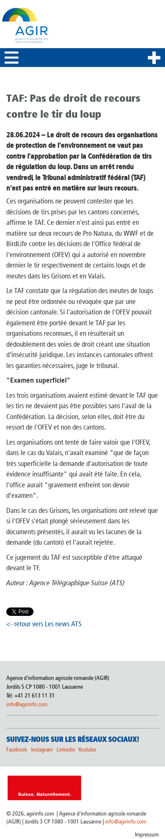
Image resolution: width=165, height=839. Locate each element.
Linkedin (67, 749)
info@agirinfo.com (26, 704)
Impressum (147, 834)
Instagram (42, 749)
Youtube (87, 749)
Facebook (16, 749)
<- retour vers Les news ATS (44, 624)
